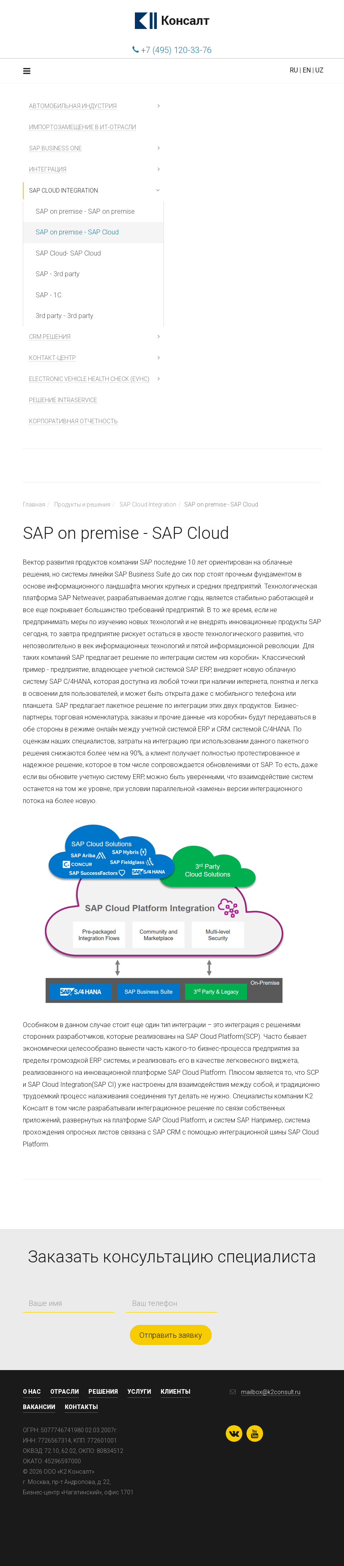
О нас (32, 1391)
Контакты (81, 1407)
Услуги (139, 1391)
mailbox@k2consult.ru (270, 1392)
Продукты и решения (82, 504)
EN (307, 70)
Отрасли (64, 1391)
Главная (34, 504)
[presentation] (262, 1296)
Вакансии (39, 1407)
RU (294, 70)
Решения (103, 1391)
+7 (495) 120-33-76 (172, 50)
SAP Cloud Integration (148, 504)
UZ (319, 70)
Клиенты (175, 1391)
